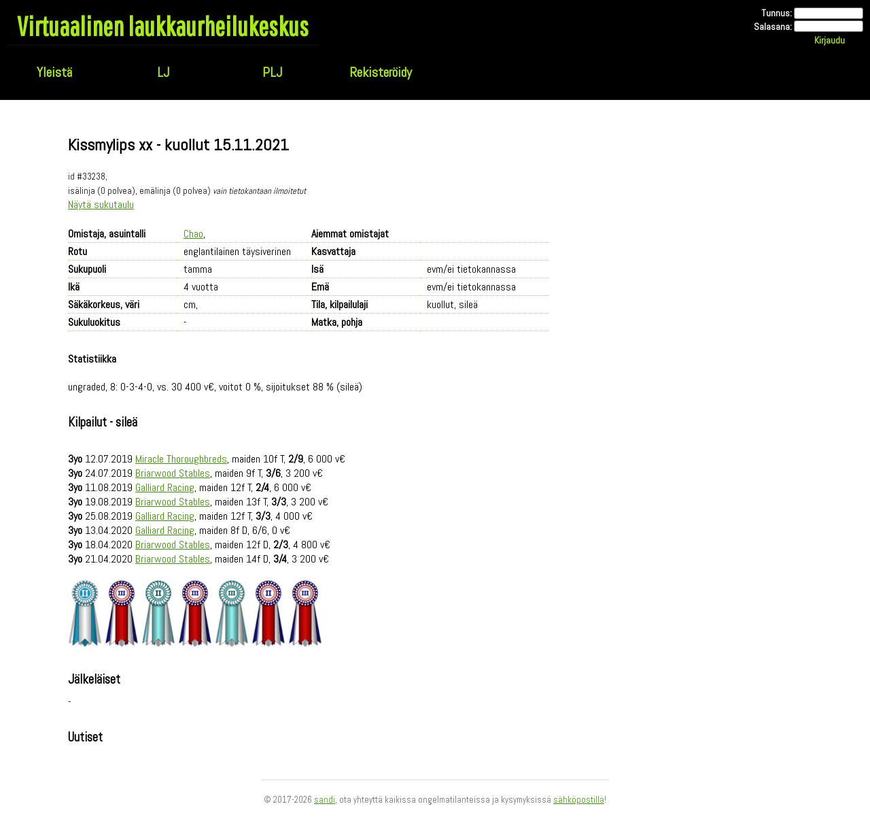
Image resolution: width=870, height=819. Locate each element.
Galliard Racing (164, 487)
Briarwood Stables (172, 473)
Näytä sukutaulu (101, 204)
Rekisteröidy (380, 72)
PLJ (272, 72)
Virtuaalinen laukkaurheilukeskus (163, 25)
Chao (193, 234)
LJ (163, 72)
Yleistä (54, 72)
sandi (324, 799)
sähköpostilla (578, 799)
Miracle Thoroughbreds (181, 459)
